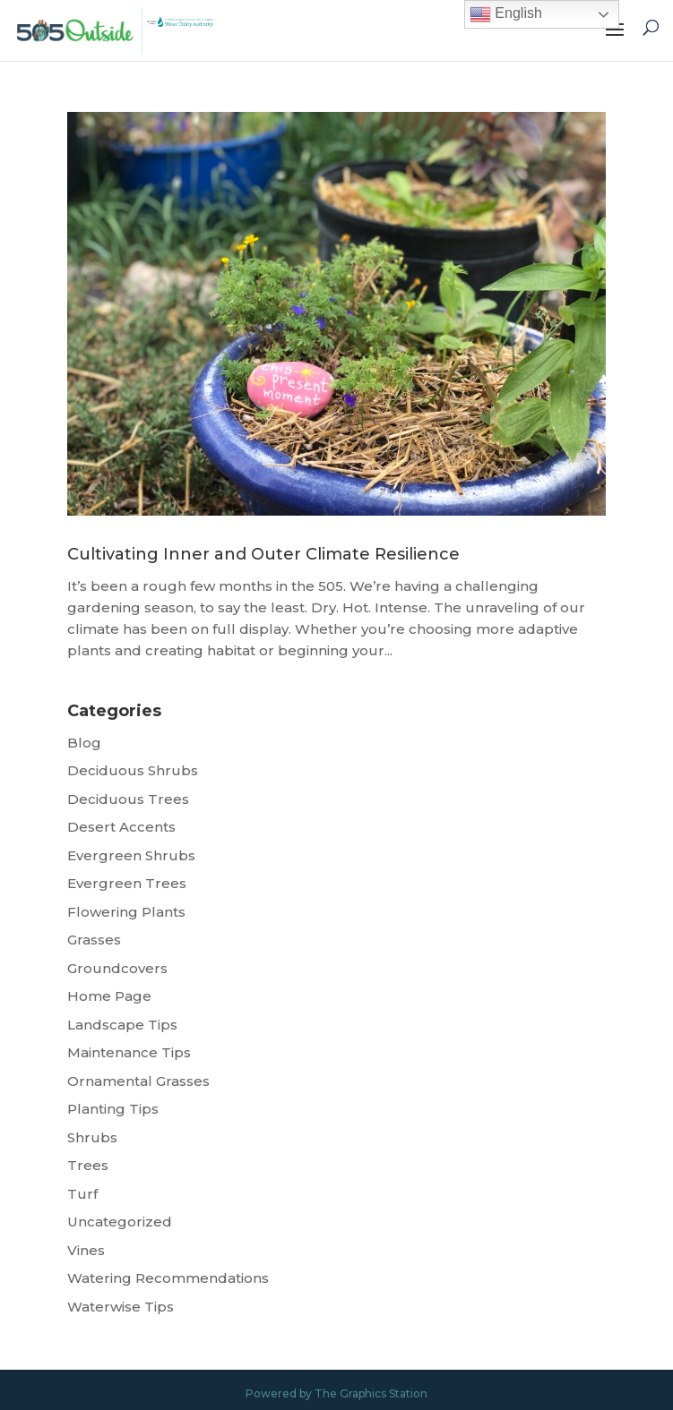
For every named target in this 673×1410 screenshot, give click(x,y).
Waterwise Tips (120, 1306)
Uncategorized (119, 1221)
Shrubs (92, 1137)
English (506, 14)
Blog (84, 742)
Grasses (94, 939)
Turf (82, 1193)
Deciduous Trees (128, 799)
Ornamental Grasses (138, 1081)
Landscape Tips (122, 1024)
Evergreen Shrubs (131, 855)
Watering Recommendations (168, 1277)
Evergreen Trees (126, 883)
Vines (86, 1250)
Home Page (109, 995)
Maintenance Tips (129, 1052)
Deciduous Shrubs (132, 770)
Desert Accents (121, 826)
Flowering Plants (126, 911)
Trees (87, 1165)
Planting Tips (113, 1108)
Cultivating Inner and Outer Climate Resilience (263, 554)
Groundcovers (117, 968)
